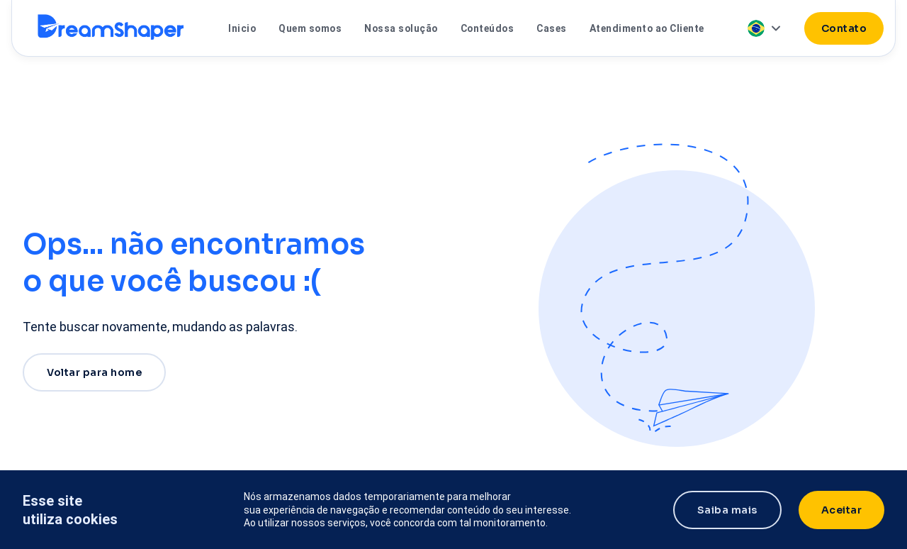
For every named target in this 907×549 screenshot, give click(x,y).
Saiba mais (727, 510)
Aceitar (841, 510)
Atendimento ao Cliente (647, 28)
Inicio (242, 28)
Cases (551, 28)
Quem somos (310, 28)
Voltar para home (94, 372)
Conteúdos (487, 28)
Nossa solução (401, 28)
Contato (844, 28)
